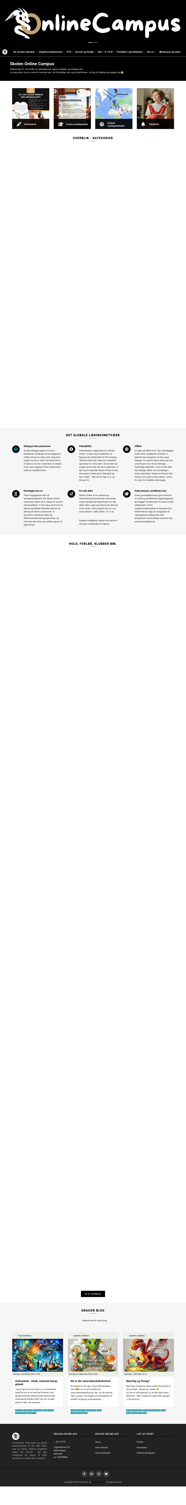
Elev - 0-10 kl (105, 51)
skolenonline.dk (98, 1482)
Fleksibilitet (85, 446)
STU (69, 51)
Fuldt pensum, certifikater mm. (151, 490)
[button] (171, 52)
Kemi (144, 1413)
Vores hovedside (102, 1453)
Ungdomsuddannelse (50, 51)
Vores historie (101, 1447)
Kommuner (142, 1447)
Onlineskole (19, 1410)
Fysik (140, 1413)
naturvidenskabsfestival (78, 1410)
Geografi (134, 1413)
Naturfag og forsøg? (138, 1381)
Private (140, 1442)
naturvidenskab (91, 1410)
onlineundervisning (21, 1413)
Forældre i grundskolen (130, 51)
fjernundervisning (48, 1410)
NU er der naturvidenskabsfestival (90, 1381)
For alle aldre (86, 490)
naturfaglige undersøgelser (79, 1413)
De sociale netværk (24, 51)
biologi (128, 1413)
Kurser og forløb (85, 51)
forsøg (99, 1410)
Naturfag (129, 1410)
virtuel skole (32, 1413)
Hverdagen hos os (33, 490)
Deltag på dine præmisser (37, 446)
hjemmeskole (37, 1410)
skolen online (28, 1410)
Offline (138, 446)
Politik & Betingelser (146, 1453)
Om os (150, 51)
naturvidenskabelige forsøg (152, 1410)
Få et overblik (93, 1294)
